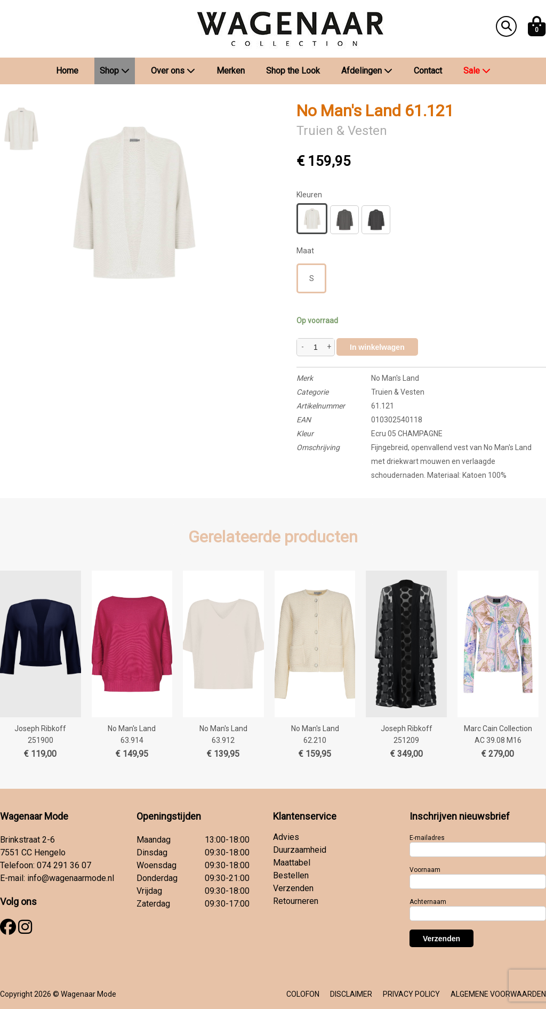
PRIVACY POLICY (411, 994)
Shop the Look (293, 71)
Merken (230, 71)
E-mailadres (427, 838)
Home (67, 71)
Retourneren (295, 901)
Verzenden (293, 888)
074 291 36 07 (64, 865)
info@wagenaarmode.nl (70, 878)
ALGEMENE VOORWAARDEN (498, 994)
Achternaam (428, 902)
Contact (428, 71)
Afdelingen (366, 71)
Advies (286, 837)
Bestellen (291, 875)
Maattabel (291, 863)
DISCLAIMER (351, 994)
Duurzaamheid (299, 850)
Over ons (173, 71)
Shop (115, 71)
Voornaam (425, 870)
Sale (477, 71)
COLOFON (302, 994)
